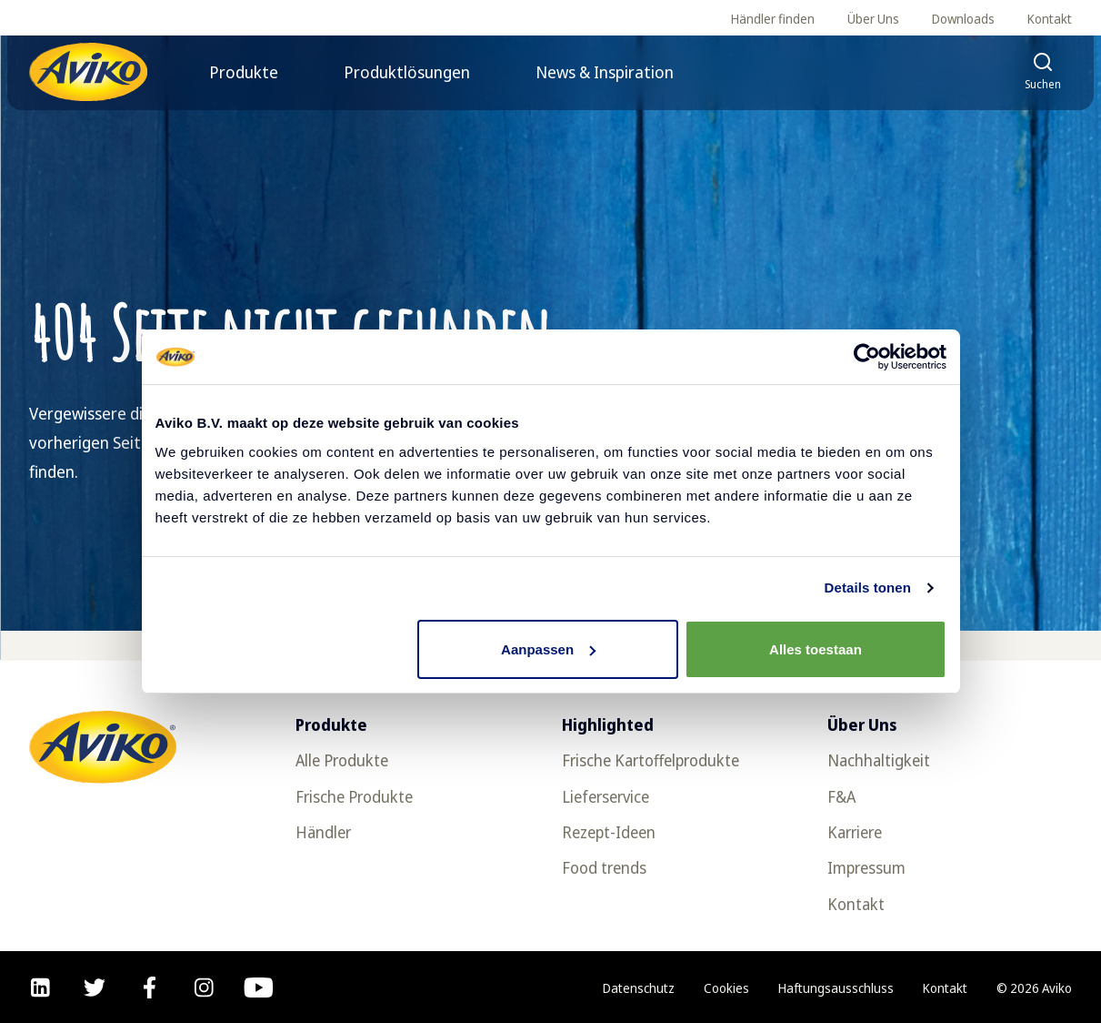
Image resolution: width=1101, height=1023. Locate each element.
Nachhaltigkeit (878, 760)
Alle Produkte (341, 760)
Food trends (604, 867)
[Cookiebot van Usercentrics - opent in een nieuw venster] (866, 356)
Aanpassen (548, 649)
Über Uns (873, 18)
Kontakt (1049, 18)
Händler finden (773, 18)
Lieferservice (605, 796)
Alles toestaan (815, 649)
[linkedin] (40, 987)
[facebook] (149, 987)
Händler (323, 832)
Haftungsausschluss (836, 988)
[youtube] (259, 987)
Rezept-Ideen (609, 832)
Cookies (726, 988)
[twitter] (94, 987)
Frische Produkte (354, 796)
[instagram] (204, 987)
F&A (841, 796)
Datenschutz (639, 988)
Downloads (963, 18)
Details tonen (868, 587)
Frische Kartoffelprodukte (650, 760)
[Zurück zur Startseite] (88, 71)
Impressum (866, 867)
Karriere (854, 832)
